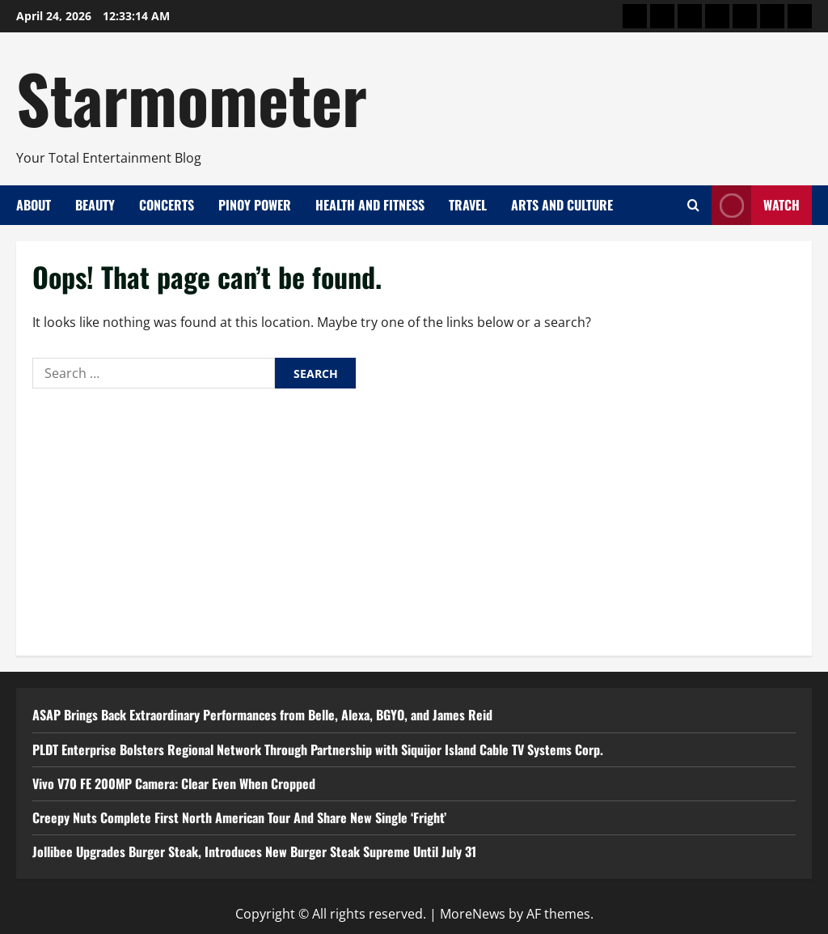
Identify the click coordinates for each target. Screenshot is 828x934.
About (33, 204)
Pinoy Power (254, 204)
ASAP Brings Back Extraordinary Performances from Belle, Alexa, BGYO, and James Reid (262, 714)
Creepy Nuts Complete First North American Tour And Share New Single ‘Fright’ (239, 817)
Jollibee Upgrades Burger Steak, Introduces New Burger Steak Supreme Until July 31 (254, 851)
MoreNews (472, 914)
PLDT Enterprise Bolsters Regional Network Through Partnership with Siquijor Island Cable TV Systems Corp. (317, 749)
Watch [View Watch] (756, 205)
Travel (468, 204)
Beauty (95, 204)
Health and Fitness (370, 204)
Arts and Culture (562, 204)
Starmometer (191, 97)
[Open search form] (693, 205)
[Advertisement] (414, 518)
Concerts (166, 204)
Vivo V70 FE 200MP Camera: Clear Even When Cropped (173, 783)
